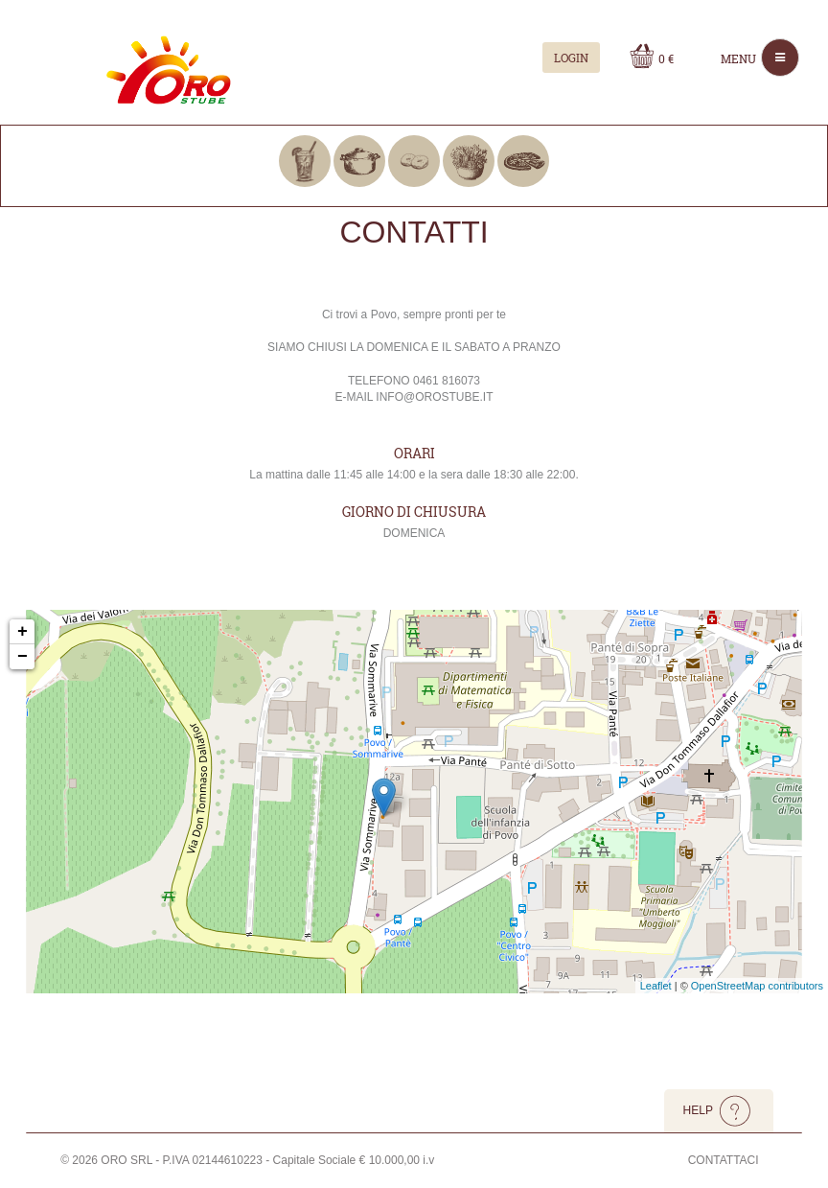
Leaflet (656, 985)
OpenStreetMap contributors (757, 985)
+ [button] (22, 631)
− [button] (22, 656)
